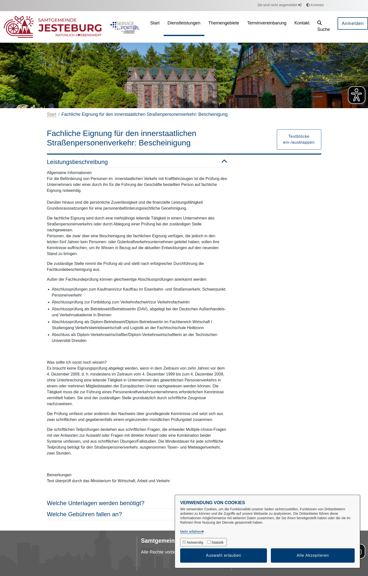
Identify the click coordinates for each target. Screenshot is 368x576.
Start (51, 114)
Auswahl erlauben (223, 555)
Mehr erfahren (191, 532)
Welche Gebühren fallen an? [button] (137, 514)
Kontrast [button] (315, 5)
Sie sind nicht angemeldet (279, 5)
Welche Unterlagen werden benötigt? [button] (137, 503)
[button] (323, 26)
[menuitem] (155, 26)
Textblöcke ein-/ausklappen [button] (299, 139)
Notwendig (195, 542)
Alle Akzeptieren (313, 555)
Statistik (218, 542)
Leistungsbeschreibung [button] (137, 162)
